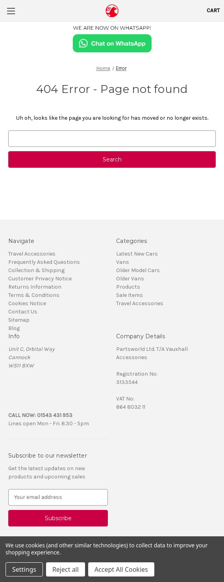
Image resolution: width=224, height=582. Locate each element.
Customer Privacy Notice (40, 278)
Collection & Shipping (36, 270)
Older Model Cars (138, 270)
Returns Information (34, 287)
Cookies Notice (27, 303)
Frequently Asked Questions (44, 262)
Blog (14, 328)
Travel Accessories (32, 253)
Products (128, 287)
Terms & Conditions (33, 295)
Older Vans (130, 278)
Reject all (65, 569)
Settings (24, 569)
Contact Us (22, 311)
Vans (122, 262)
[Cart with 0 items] (213, 10)
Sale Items (129, 295)
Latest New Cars (137, 253)
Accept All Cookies (121, 569)
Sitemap (19, 320)
